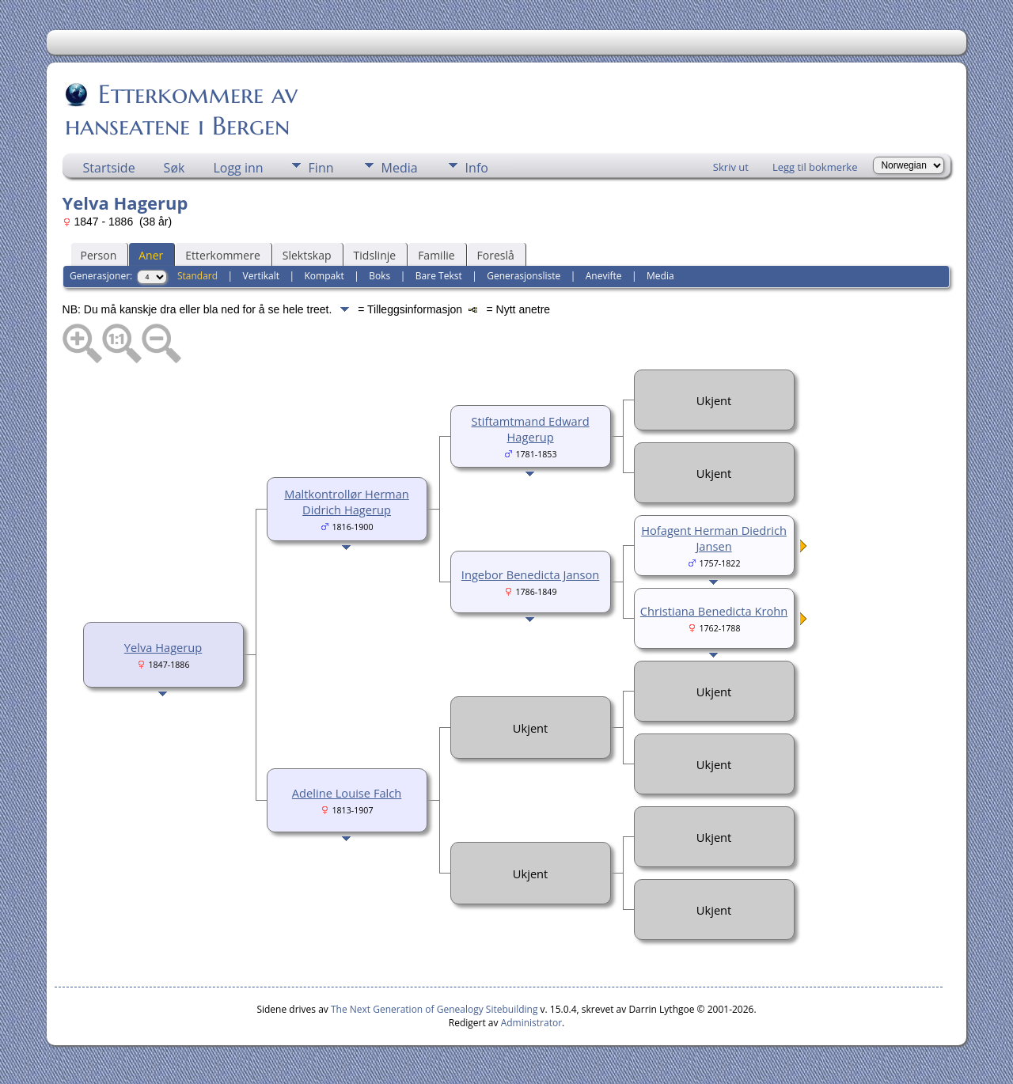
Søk (174, 167)
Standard (197, 275)
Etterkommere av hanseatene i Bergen (181, 110)
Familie (436, 255)
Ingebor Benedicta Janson (530, 574)
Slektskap (307, 255)
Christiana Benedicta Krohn (713, 611)
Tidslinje (375, 255)
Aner (150, 255)
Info (476, 167)
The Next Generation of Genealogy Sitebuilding (434, 1009)
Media (399, 167)
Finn (321, 167)
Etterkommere (222, 255)
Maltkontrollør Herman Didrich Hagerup (346, 501)
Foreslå (495, 255)
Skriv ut (731, 167)
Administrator (531, 1022)
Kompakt (324, 275)
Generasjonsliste (523, 275)
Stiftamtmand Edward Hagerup (531, 429)
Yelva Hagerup (163, 647)
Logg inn (238, 167)
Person (99, 255)
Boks (379, 275)
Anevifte (604, 275)
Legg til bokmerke (815, 167)
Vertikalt (261, 275)
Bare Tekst (438, 275)
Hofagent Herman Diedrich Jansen (714, 538)
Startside (109, 167)
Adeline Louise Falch (346, 793)
